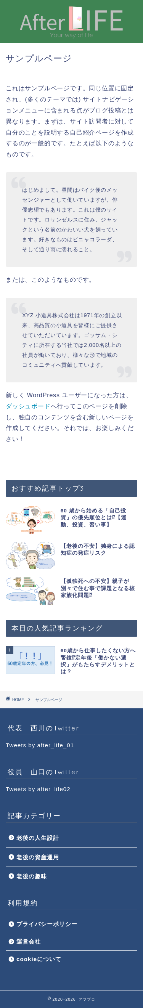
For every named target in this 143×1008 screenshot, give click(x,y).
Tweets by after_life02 (38, 789)
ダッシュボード (28, 406)
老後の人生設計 (37, 838)
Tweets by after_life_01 (40, 745)
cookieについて (38, 959)
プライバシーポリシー (46, 924)
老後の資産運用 (37, 857)
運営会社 (28, 941)
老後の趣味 (31, 876)
